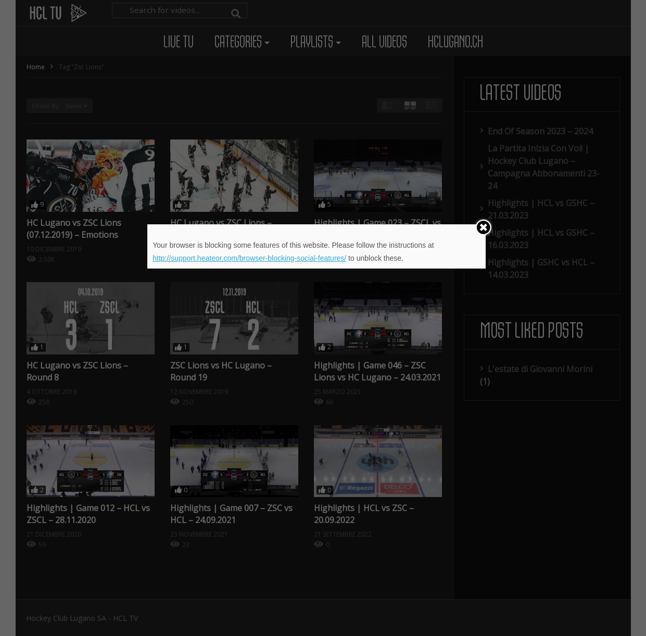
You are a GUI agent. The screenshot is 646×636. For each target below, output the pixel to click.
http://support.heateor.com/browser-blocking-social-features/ (249, 258)
